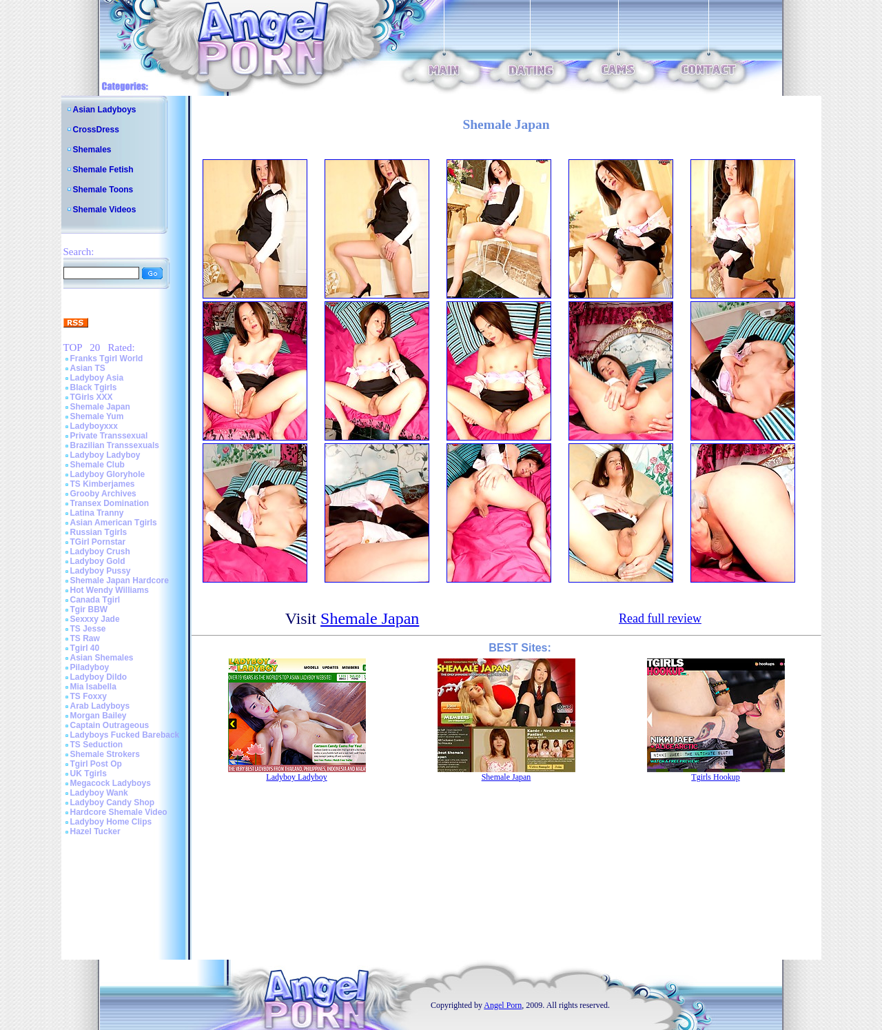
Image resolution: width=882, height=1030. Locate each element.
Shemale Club (97, 464)
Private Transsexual (109, 436)
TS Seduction (96, 744)
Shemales (92, 149)
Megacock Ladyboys (110, 783)
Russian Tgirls (98, 532)
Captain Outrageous (110, 725)
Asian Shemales (102, 658)
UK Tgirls (88, 773)
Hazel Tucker (95, 831)
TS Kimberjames (102, 484)
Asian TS (87, 368)
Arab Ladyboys (100, 706)
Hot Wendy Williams (109, 590)
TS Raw (85, 638)
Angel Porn (503, 1005)
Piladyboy (90, 667)
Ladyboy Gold (97, 561)
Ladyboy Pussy (100, 571)
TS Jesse (88, 629)
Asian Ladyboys (104, 109)
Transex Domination (110, 503)
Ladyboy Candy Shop (112, 802)
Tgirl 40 (85, 648)
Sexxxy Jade (95, 619)
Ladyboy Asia (97, 378)
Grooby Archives (103, 493)
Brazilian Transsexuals (114, 445)
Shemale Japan (100, 407)
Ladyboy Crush (100, 551)
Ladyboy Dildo (98, 677)
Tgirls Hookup (715, 777)
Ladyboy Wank (99, 793)
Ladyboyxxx (94, 426)
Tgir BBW (89, 609)
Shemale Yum (97, 416)
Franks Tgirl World (106, 358)
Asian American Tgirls (113, 522)
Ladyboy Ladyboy (105, 455)
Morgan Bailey (98, 715)
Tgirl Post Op (96, 764)
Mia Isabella (93, 686)
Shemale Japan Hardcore (119, 580)
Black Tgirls (93, 387)
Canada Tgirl (95, 600)
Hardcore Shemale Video (118, 812)
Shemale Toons (103, 189)
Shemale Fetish (103, 169)
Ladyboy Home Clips (111, 822)
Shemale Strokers (105, 754)
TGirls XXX (91, 397)
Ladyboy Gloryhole (107, 474)
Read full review (660, 618)
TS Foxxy (88, 696)
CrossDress (96, 129)
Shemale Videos (104, 209)
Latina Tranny (97, 513)
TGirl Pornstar (98, 542)
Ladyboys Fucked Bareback (125, 735)
